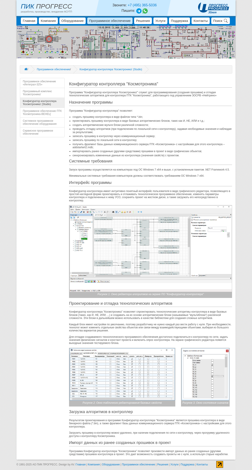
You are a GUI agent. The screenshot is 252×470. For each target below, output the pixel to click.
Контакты (200, 21)
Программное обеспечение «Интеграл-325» (39, 83)
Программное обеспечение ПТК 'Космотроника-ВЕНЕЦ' (42, 112)
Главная (29, 21)
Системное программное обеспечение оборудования (40, 122)
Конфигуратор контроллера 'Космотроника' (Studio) (111, 69)
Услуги (160, 21)
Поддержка (179, 21)
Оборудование (72, 21)
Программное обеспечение (110, 21)
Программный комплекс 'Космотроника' (37, 93)
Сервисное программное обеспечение (38, 132)
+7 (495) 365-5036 (142, 5)
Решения (143, 21)
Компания (48, 21)
